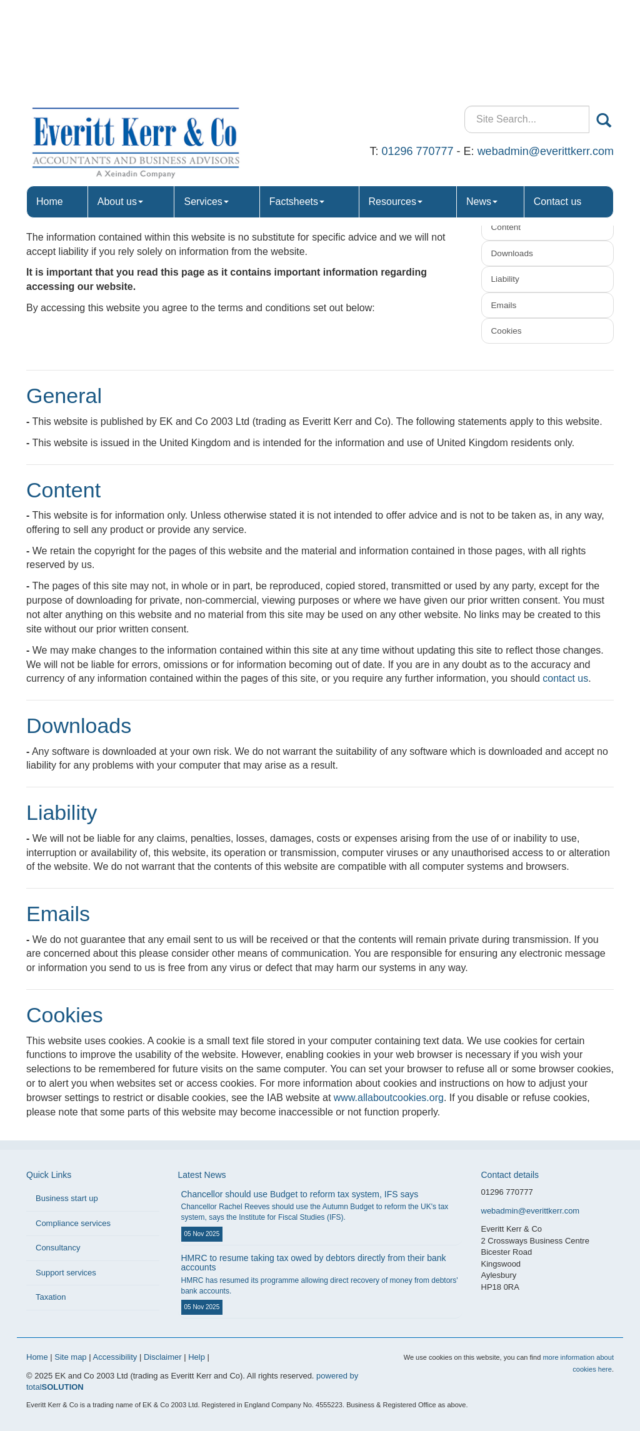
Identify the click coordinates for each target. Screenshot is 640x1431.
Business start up (67, 1198)
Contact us (557, 106)
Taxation (51, 1297)
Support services (66, 1272)
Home (49, 106)
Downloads (512, 253)
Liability (505, 279)
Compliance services (73, 1223)
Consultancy (58, 1247)
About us (120, 106)
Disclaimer (163, 1357)
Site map (70, 1357)
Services (206, 106)
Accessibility (115, 1357)
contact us (565, 678)
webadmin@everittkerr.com (546, 55)
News (482, 106)
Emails (504, 305)
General (506, 201)
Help (196, 1357)
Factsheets (296, 106)
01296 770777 (417, 55)
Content (506, 227)
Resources (395, 106)
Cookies (506, 331)
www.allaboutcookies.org (389, 1097)
